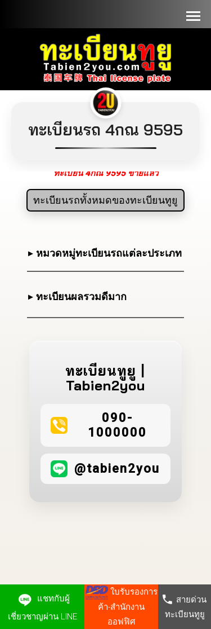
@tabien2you (117, 468)
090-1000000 (117, 425)
